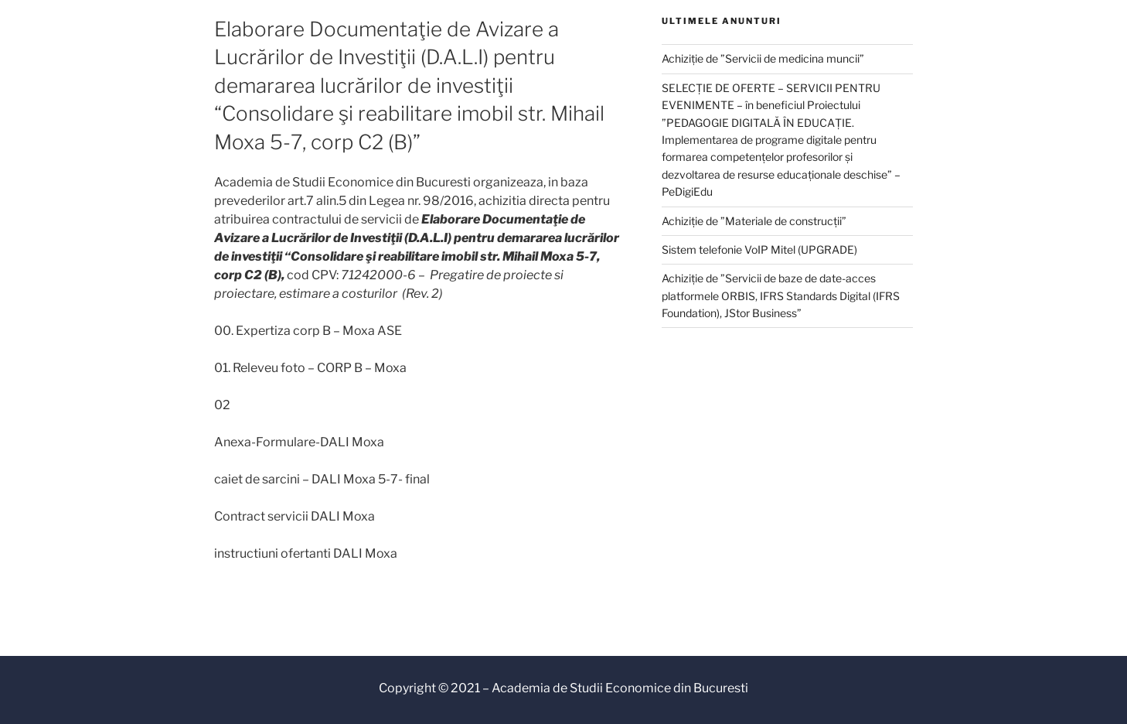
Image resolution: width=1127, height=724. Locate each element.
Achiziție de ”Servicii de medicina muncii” (763, 58)
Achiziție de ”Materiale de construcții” (754, 220)
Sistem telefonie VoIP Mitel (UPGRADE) (759, 249)
